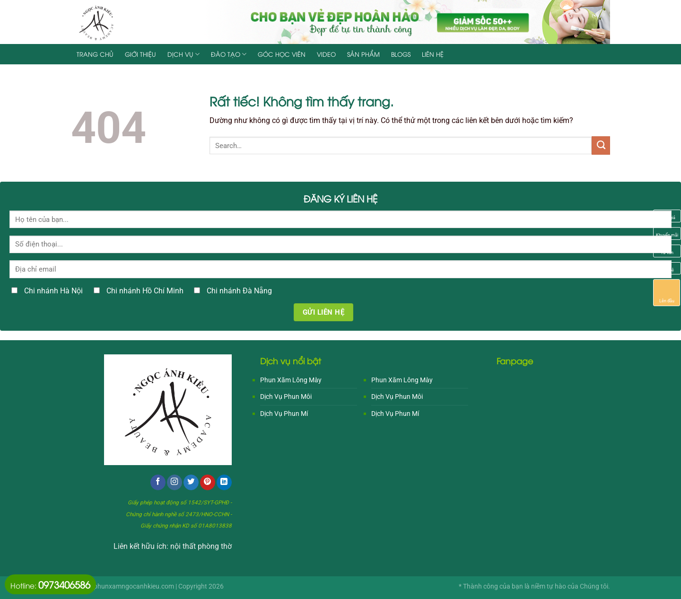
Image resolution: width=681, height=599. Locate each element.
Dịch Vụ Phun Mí (284, 413)
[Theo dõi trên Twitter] (191, 482)
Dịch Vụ (183, 54)
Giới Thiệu (140, 54)
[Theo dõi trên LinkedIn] (224, 482)
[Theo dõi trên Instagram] (174, 482)
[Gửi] (601, 145)
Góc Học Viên (282, 54)
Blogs (400, 54)
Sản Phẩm (363, 54)
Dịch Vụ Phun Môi (286, 396)
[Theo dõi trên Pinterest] (207, 482)
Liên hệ (433, 54)
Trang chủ (95, 54)
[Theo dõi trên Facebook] (158, 482)
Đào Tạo (228, 54)
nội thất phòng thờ (201, 546)
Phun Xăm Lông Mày (291, 380)
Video (326, 54)
